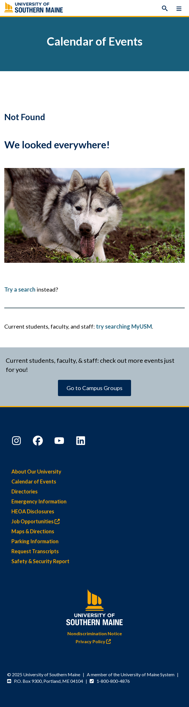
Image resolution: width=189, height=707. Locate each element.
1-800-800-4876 (113, 681)
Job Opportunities (37, 521)
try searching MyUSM (124, 326)
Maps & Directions (32, 531)
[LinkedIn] (81, 442)
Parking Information (35, 541)
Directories (24, 491)
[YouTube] (60, 442)
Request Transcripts (35, 551)
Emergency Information (39, 501)
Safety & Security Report (40, 561)
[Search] (165, 8)
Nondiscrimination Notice (94, 633)
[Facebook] (38, 442)
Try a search (19, 289)
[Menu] (179, 8)
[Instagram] (17, 442)
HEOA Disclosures (32, 511)
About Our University (36, 471)
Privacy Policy (95, 641)
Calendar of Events (33, 481)
